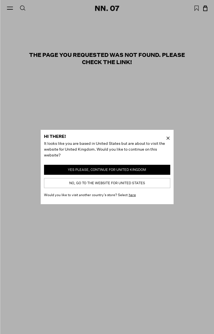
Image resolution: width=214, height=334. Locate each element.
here (132, 195)
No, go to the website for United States (107, 183)
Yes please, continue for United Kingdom (107, 169)
